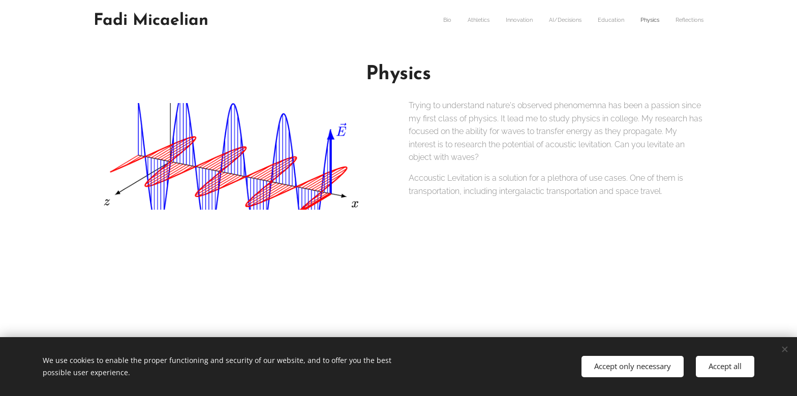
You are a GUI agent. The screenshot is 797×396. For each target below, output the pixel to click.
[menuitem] (608, 21)
